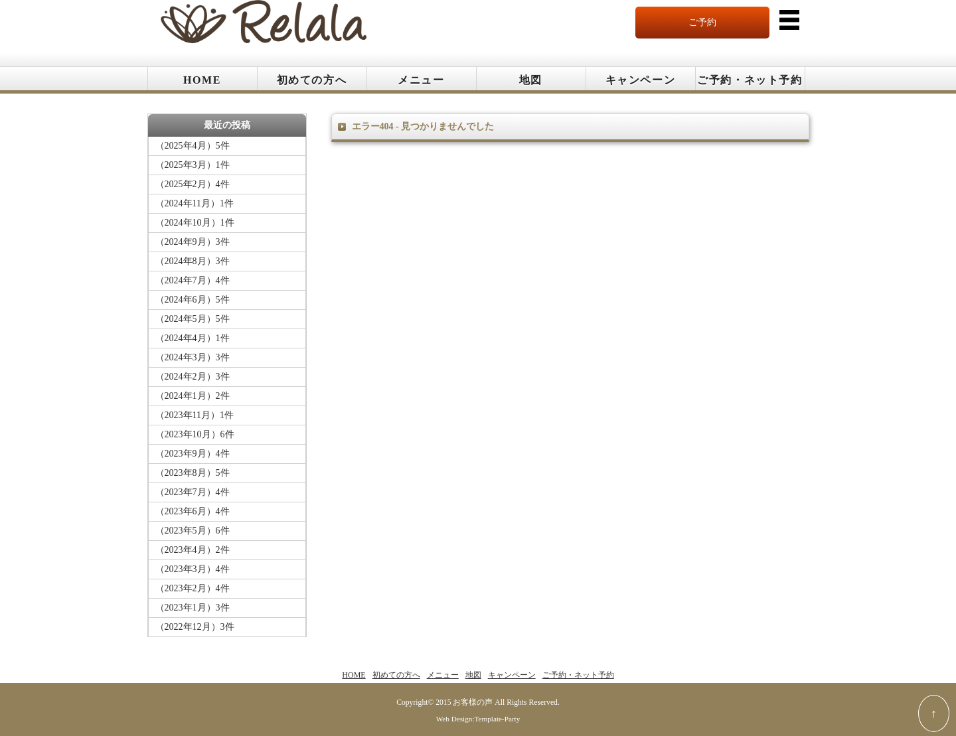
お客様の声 (473, 702)
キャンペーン (640, 80)
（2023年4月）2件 (192, 550)
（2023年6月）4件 (192, 511)
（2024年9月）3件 (192, 242)
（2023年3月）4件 (192, 569)
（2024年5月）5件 (192, 319)
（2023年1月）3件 (192, 608)
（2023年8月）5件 (192, 473)
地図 (530, 80)
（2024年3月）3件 (192, 357)
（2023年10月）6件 (194, 434)
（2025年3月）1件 (192, 165)
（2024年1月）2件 (192, 396)
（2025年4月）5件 (192, 146)
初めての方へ (312, 80)
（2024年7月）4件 (192, 280)
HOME (202, 80)
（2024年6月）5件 (192, 300)
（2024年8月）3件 (192, 261)
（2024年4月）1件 (192, 338)
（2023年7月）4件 (192, 492)
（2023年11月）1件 (194, 415)
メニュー (421, 80)
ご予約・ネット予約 (749, 80)
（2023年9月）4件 (192, 454)
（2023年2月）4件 (192, 588)
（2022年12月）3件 (194, 627)
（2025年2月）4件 (192, 184)
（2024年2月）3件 (192, 377)
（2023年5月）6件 (192, 531)
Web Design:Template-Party (478, 719)
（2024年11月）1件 (194, 203)
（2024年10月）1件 (194, 223)
